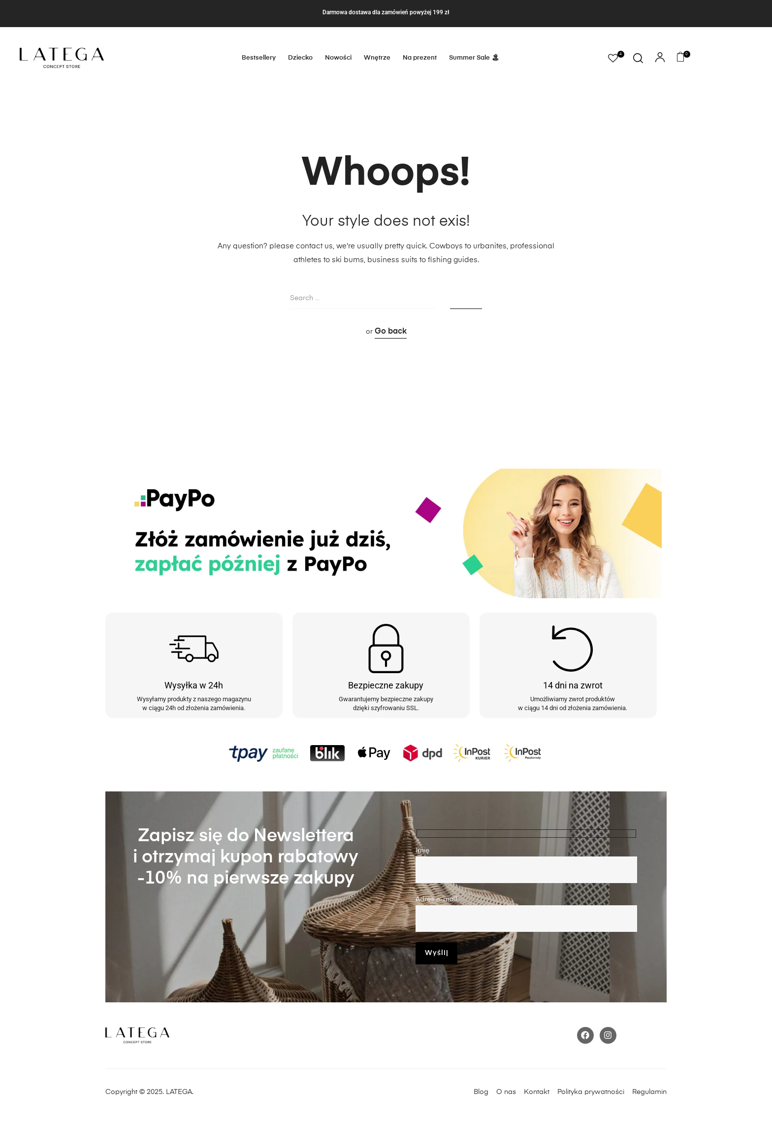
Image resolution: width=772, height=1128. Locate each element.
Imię (526, 865)
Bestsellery (259, 58)
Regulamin (649, 1092)
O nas (506, 1092)
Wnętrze (377, 58)
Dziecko (300, 58)
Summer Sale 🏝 (474, 58)
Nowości (338, 58)
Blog (481, 1092)
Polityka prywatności (594, 1092)
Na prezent (420, 58)
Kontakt (539, 1092)
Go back (391, 332)
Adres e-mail (526, 914)
